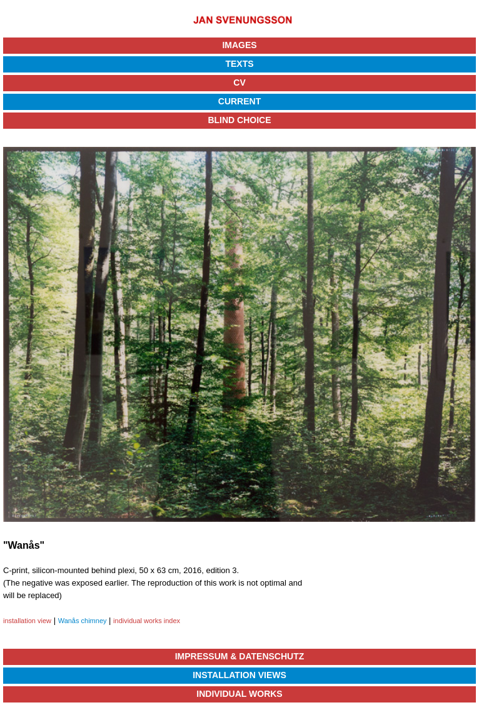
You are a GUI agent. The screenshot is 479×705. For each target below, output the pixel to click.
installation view (27, 620)
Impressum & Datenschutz (240, 656)
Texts (239, 64)
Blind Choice (239, 120)
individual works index (146, 620)
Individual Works (239, 694)
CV (239, 83)
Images (239, 45)
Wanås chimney (82, 620)
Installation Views (239, 675)
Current (239, 101)
